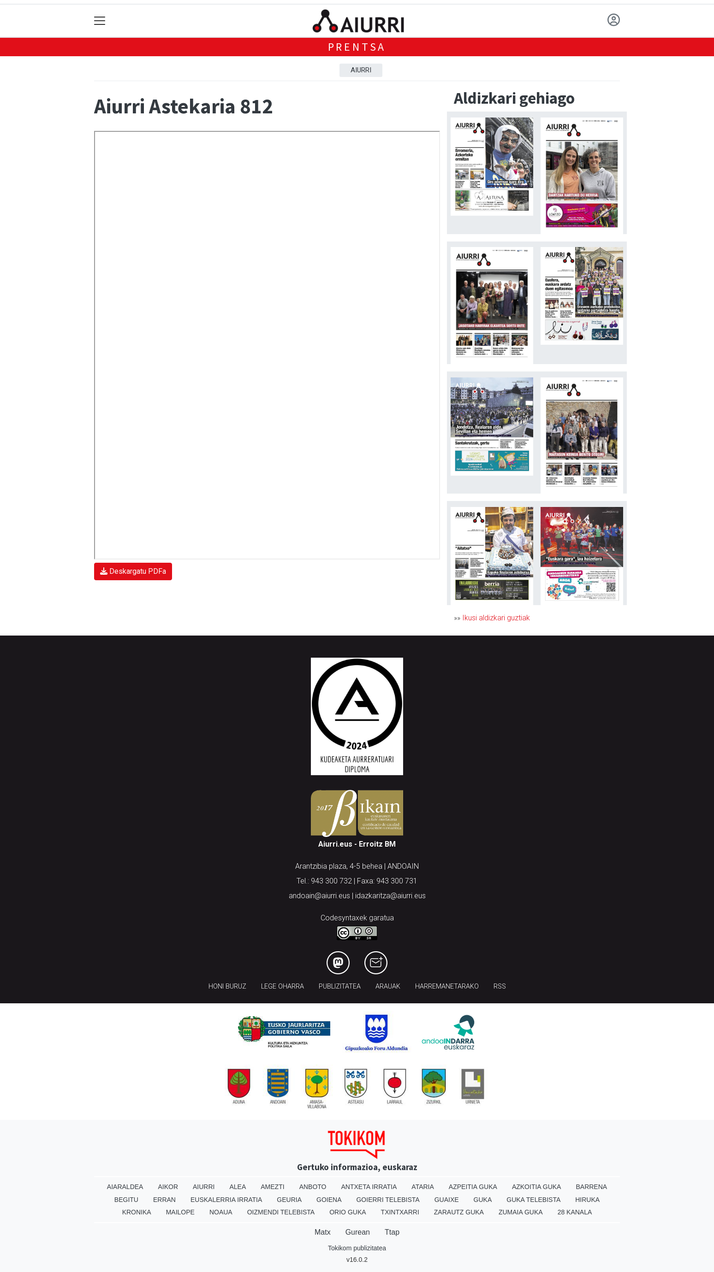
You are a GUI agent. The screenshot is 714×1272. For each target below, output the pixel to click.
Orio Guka (347, 1212)
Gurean (357, 1232)
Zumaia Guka (521, 1212)
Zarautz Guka (459, 1212)
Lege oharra (282, 986)
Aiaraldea (125, 1186)
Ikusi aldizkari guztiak (496, 617)
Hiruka (587, 1199)
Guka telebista (533, 1199)
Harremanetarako (447, 986)
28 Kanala (575, 1212)
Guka (483, 1199)
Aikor (168, 1186)
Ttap (392, 1232)
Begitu (126, 1199)
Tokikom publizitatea (357, 1248)
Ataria (422, 1186)
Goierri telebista (387, 1199)
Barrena (591, 1186)
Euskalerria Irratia (226, 1199)
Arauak (387, 986)
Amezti (272, 1186)
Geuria (289, 1199)
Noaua (220, 1212)
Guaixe (446, 1199)
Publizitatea (340, 986)
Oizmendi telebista (281, 1212)
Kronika (136, 1212)
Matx (323, 1232)
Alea (237, 1186)
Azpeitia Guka (473, 1186)
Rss (500, 986)
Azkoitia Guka (536, 1186)
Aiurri (361, 70)
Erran (164, 1199)
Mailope (180, 1212)
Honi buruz (227, 986)
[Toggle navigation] (100, 21)
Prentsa (357, 47)
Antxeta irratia (369, 1186)
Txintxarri (400, 1212)
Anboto (313, 1186)
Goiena (328, 1199)
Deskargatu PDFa (133, 571)
